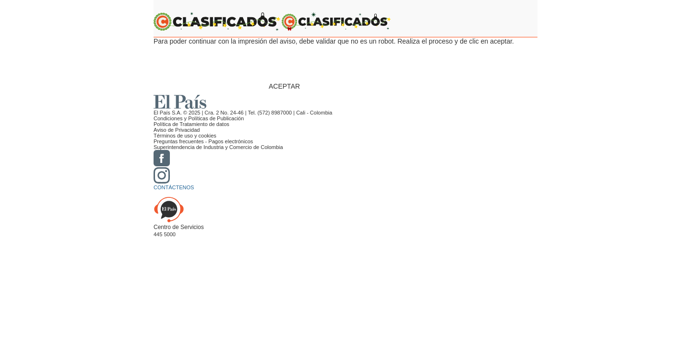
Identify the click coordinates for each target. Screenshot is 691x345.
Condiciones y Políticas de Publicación (199, 118)
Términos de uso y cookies (185, 135)
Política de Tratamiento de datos (191, 124)
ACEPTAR (284, 86)
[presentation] (342, 63)
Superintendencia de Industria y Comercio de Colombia (218, 147)
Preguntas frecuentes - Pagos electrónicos (203, 141)
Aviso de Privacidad (177, 130)
